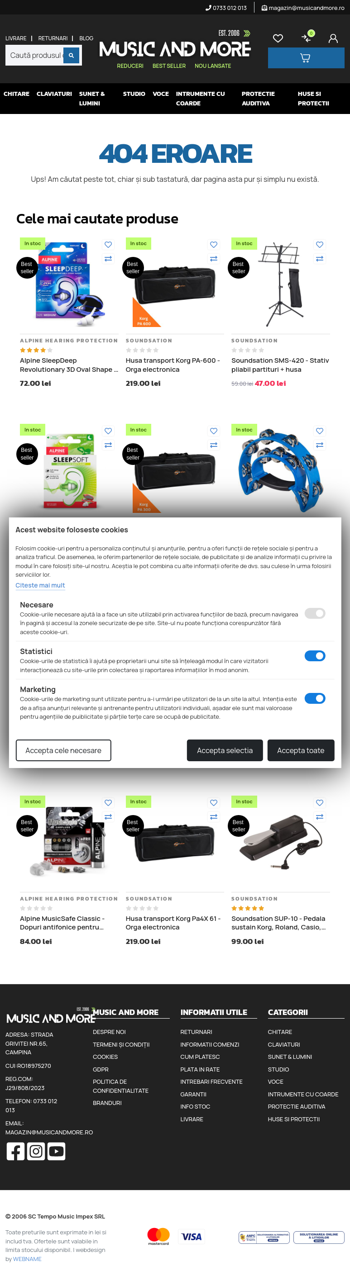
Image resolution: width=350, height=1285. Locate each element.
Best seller (169, 66)
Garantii (193, 1094)
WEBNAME (27, 1259)
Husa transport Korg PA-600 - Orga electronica (173, 365)
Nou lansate (213, 66)
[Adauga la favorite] (108, 245)
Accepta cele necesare (63, 750)
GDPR (100, 1069)
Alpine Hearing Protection (69, 341)
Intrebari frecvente (212, 1081)
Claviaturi (54, 94)
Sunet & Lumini (92, 98)
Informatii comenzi (210, 1044)
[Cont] (335, 38)
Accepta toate (300, 750)
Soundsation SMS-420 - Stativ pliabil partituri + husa (280, 365)
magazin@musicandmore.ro (303, 8)
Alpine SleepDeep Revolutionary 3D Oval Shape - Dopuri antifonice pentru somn (69, 365)
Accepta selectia (225, 750)
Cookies (105, 1057)
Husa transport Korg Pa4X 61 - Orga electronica (173, 923)
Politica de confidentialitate (121, 1086)
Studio (134, 94)
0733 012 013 (226, 8)
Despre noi (109, 1032)
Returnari (53, 38)
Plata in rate (200, 1069)
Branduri (107, 1103)
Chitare (16, 94)
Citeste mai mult (40, 585)
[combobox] (43, 55)
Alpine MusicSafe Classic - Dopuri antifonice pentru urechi (62, 923)
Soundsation (149, 341)
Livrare (16, 38)
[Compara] (108, 258)
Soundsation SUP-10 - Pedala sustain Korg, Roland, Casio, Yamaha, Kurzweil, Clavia (278, 923)
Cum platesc (200, 1057)
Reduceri (130, 66)
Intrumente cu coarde (200, 98)
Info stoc (196, 1106)
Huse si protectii (313, 98)
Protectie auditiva (258, 98)
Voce (161, 94)
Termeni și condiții (121, 1044)
